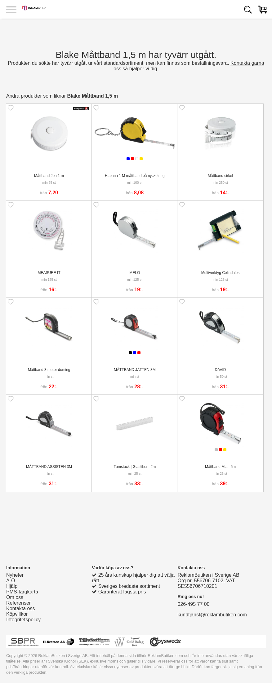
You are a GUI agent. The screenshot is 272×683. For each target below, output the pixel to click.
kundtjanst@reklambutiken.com (212, 614)
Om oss (14, 597)
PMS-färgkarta (22, 591)
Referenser (18, 603)
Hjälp (11, 586)
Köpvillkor (17, 614)
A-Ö (10, 580)
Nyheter (15, 575)
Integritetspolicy (23, 619)
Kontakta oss (20, 608)
